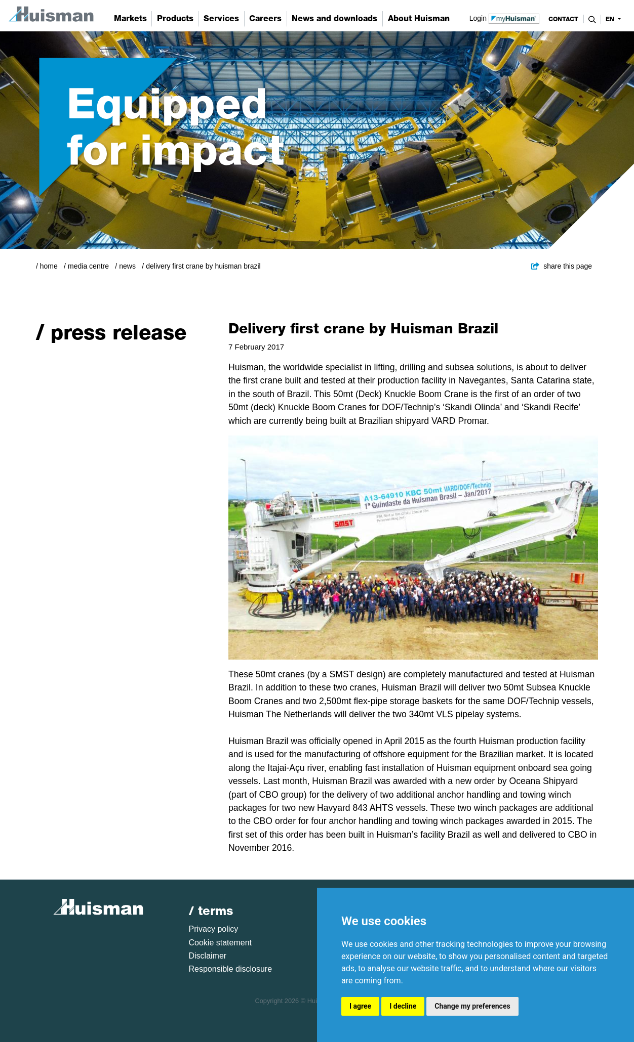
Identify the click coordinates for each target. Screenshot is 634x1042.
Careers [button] (265, 18)
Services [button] (221, 18)
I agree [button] (360, 1006)
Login (504, 18)
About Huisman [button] (419, 18)
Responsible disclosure (230, 969)
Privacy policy (214, 929)
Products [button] (175, 18)
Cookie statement (220, 942)
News (127, 266)
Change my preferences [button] (472, 1006)
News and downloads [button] (334, 18)
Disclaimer (208, 955)
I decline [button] (402, 1006)
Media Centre (88, 266)
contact (563, 19)
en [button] (611, 19)
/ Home (47, 266)
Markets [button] (130, 18)
